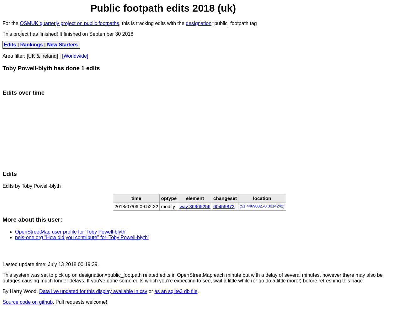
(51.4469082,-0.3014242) (262, 206)
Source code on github (28, 302)
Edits (10, 44)
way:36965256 (194, 206)
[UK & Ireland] (42, 56)
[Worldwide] (75, 56)
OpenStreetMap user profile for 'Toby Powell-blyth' (70, 231)
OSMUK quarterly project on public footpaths (69, 23)
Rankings (31, 44)
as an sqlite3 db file (175, 291)
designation (198, 23)
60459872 (224, 206)
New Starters (62, 44)
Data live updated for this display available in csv (93, 291)
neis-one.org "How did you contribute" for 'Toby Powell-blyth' (82, 237)
